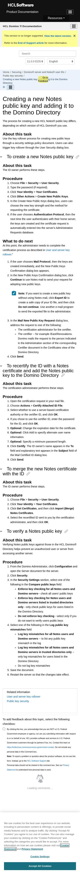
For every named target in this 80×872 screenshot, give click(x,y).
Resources (55, 18)
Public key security (13, 75)
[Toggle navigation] (70, 11)
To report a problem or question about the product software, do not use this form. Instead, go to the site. (41, 758)
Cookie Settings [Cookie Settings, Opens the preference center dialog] (39, 857)
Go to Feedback (43, 79)
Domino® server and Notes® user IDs (44, 72)
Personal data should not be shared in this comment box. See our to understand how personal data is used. (38, 767)
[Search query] (47, 54)
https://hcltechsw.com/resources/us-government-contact (30, 747)
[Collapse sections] (4, 87)
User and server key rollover (23, 696)
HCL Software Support (36, 761)
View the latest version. (58, 35)
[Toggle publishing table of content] (10, 87)
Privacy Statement (32, 850)
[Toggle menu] (73, 26)
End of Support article (30, 42)
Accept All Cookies (40, 867)
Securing (16, 72)
